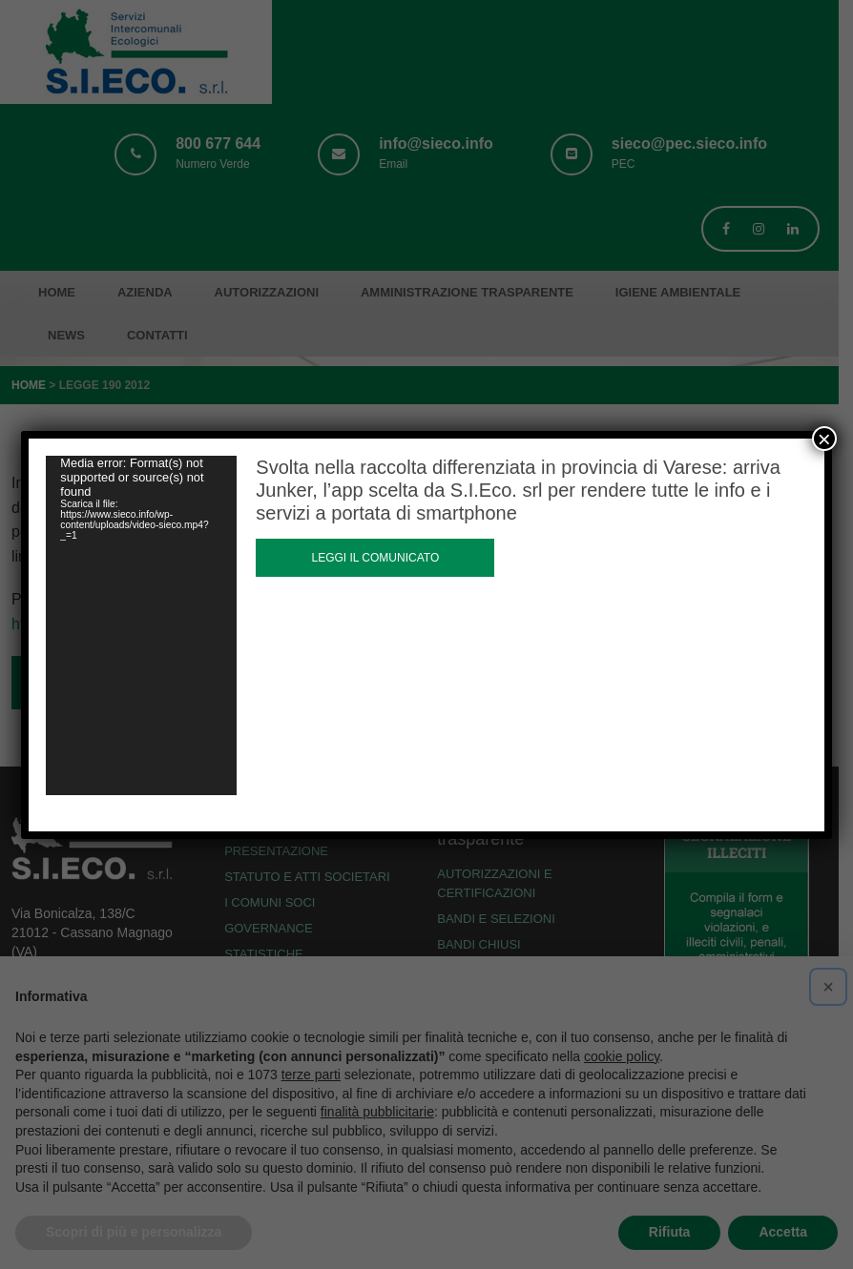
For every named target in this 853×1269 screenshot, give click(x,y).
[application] (141, 625)
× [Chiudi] (824, 438)
